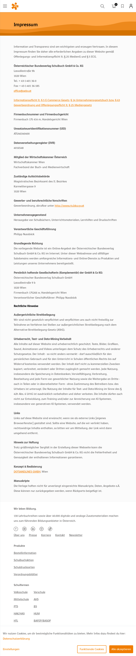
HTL (16, 620)
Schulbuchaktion (24, 560)
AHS (36, 599)
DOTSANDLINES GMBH (27, 471)
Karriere (46, 535)
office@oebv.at (22, 91)
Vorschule (39, 592)
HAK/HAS (19, 613)
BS (35, 606)
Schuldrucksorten (24, 567)
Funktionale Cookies (92, 649)
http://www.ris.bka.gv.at (69, 205)
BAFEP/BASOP (42, 620)
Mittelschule (21, 599)
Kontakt (60, 535)
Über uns (19, 535)
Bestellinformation (25, 553)
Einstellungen (11, 649)
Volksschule (21, 592)
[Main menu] (5, 6)
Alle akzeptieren (121, 649)
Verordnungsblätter (26, 574)
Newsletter (76, 535)
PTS (16, 606)
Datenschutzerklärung (16, 638)
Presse (33, 535)
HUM (37, 613)
